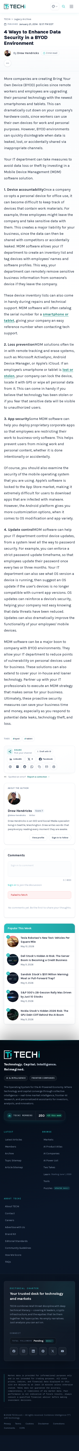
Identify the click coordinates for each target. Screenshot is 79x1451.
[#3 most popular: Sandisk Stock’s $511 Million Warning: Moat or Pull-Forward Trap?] (39, 978)
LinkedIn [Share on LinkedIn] (15, 759)
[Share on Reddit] (24, 766)
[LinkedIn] (33, 1351)
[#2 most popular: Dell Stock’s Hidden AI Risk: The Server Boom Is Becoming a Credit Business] (39, 960)
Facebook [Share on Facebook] (46, 759)
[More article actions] (7, 63)
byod (16, 738)
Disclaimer (43, 1423)
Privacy (7, 1423)
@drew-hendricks (17, 815)
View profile (38, 837)
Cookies (30, 1423)
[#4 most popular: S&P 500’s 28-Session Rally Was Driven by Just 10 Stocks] (39, 997)
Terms (18, 1423)
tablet (28, 738)
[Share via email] (46, 766)
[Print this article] (54, 766)
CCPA (22, 1428)
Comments (9, 1428)
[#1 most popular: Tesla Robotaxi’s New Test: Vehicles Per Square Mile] (39, 942)
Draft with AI (44, 751)
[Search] (63, 6)
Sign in (12, 885)
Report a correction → (38, 777)
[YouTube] (62, 1351)
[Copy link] (39, 766)
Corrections (59, 1423)
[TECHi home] (14, 6)
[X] (53, 1351)
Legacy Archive (22, 19)
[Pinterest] (43, 1351)
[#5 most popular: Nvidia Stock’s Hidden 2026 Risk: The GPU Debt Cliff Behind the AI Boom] (39, 1015)
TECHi (7, 19)
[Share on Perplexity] (17, 766)
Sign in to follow (60, 837)
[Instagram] (24, 1351)
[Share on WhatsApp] (32, 766)
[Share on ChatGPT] (10, 766)
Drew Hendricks (28, 53)
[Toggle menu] (71, 6)
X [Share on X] (30, 759)
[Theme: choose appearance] (55, 6)
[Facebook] (14, 1351)
